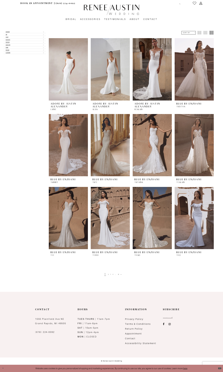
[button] (24, 33)
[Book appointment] (36, 3)
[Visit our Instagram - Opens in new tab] (170, 325)
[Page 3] (108, 274)
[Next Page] (127, 274)
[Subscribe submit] (183, 318)
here (185, 368)
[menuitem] (36, 3)
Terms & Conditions (138, 324)
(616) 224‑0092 (45, 332)
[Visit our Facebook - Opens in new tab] (163, 325)
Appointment (133, 333)
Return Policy (134, 328)
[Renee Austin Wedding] (111, 10)
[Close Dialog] (4, 368)
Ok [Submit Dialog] (218, 368)
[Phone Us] (65, 3)
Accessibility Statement (140, 343)
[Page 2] (104, 274)
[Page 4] (112, 274)
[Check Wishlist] (194, 3)
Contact (130, 338)
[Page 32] (122, 274)
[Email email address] (174, 318)
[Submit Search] (178, 3)
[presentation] (68, 69)
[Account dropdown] (201, 3)
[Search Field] (167, 3)
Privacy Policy (134, 319)
